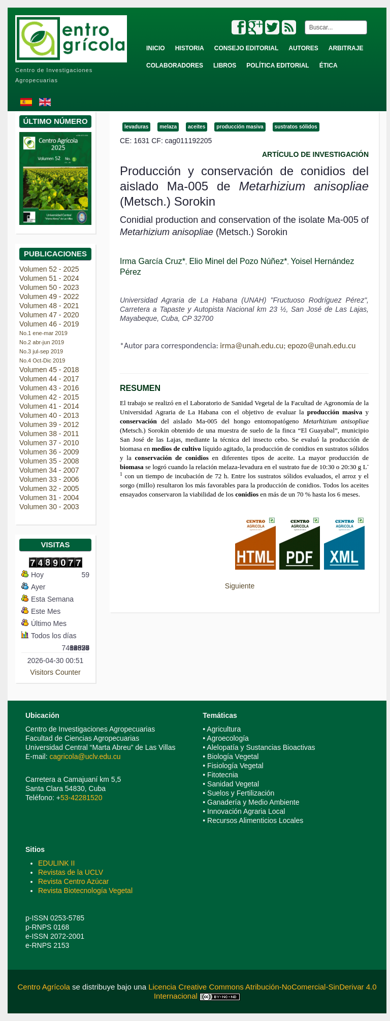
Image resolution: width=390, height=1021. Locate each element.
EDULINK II (56, 863)
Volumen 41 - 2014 (49, 406)
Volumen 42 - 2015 (49, 397)
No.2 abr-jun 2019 (41, 342)
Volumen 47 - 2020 (49, 315)
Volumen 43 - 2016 (49, 388)
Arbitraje (346, 48)
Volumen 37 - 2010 (49, 443)
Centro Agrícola (44, 986)
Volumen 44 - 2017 (49, 379)
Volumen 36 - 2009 (49, 452)
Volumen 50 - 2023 (49, 287)
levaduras (136, 126)
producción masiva (239, 126)
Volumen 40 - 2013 (49, 415)
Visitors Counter (55, 672)
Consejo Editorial (246, 48)
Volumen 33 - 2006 (49, 479)
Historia (189, 48)
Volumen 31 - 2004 (49, 497)
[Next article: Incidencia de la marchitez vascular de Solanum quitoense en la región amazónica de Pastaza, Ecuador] (244, 586)
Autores (303, 48)
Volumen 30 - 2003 (49, 507)
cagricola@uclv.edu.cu (84, 756)
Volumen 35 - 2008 (49, 461)
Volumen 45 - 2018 (49, 370)
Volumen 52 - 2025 (49, 269)
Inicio (155, 48)
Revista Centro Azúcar (73, 881)
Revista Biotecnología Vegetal (85, 890)
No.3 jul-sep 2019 (41, 351)
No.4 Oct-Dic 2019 (42, 360)
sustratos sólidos (296, 126)
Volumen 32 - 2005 (49, 488)
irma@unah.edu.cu (251, 345)
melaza (168, 126)
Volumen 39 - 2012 (49, 424)
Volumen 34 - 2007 (49, 470)
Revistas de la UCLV (70, 872)
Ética (328, 65)
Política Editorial (277, 65)
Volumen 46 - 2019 (49, 324)
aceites (196, 126)
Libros (224, 65)
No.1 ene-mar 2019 (43, 333)
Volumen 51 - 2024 (49, 278)
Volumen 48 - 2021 (49, 306)
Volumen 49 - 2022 (49, 296)
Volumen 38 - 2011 (49, 434)
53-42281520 (81, 798)
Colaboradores (174, 65)
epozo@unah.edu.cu (321, 345)
